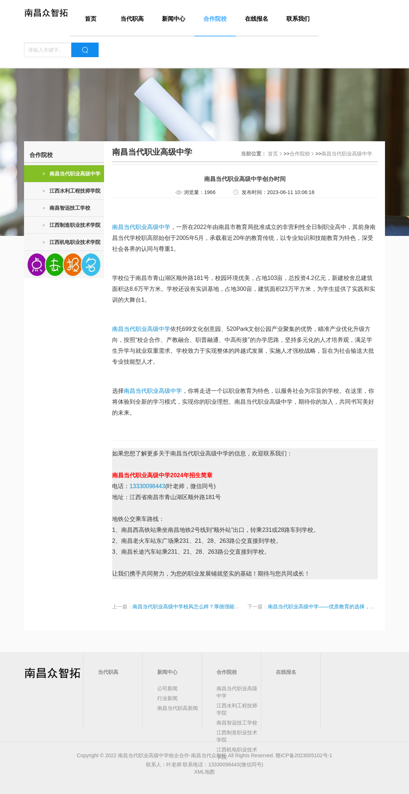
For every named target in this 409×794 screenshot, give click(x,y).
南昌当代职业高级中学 (71, 173)
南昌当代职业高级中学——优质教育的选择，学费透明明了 (334, 606)
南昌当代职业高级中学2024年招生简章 (162, 475)
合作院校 (215, 19)
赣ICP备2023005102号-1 (303, 755)
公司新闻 (167, 688)
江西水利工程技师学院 (71, 191)
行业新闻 (167, 698)
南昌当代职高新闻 (177, 708)
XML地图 (204, 772)
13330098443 (147, 486)
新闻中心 (173, 19)
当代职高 (132, 19)
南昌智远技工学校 (66, 208)
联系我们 (298, 19)
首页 (90, 19)
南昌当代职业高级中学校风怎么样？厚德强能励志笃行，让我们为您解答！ (216, 606)
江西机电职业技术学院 (71, 242)
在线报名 (256, 19)
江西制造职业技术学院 (71, 225)
